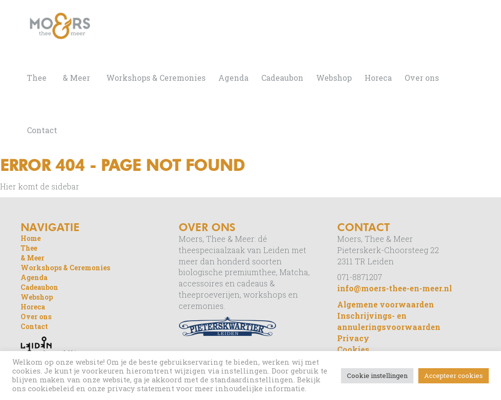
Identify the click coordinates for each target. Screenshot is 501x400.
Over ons (422, 77)
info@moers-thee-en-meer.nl (394, 288)
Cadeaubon (282, 77)
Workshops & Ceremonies (155, 77)
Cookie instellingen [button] (377, 375)
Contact (42, 130)
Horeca (378, 77)
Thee (36, 77)
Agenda (233, 77)
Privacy (353, 338)
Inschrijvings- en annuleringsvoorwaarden (388, 321)
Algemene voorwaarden (385, 304)
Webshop (334, 77)
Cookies (353, 349)
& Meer (76, 77)
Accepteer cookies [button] (453, 375)
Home (31, 238)
